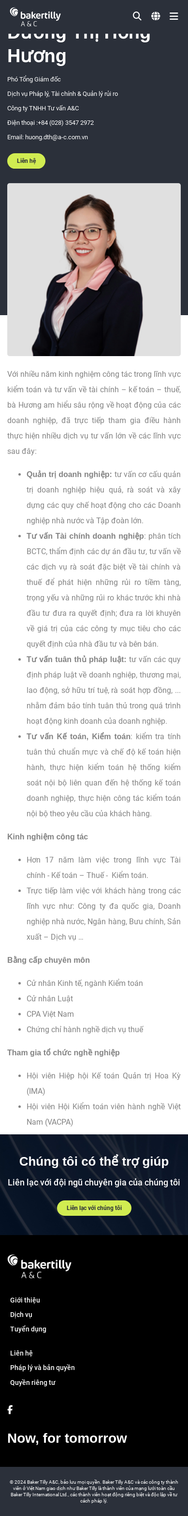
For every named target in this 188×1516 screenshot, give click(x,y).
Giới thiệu (25, 1300)
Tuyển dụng (28, 1329)
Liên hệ (26, 161)
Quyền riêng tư (33, 1382)
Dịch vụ (21, 1314)
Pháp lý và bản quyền (42, 1367)
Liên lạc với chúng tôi (94, 1208)
